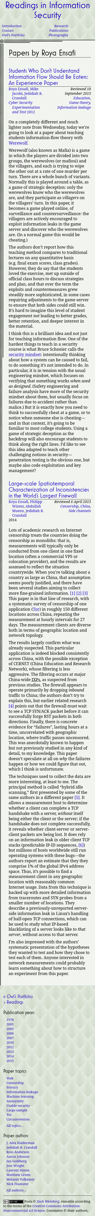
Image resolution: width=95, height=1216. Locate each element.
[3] (85, 593)
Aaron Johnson (18, 1156)
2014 (10, 1056)
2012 (24, 107)
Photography (58, 35)
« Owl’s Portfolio (18, 996)
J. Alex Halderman (21, 1142)
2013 (10, 1051)
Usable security (18, 1105)
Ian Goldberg (17, 1161)
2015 (10, 1060)
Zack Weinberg (48, 1201)
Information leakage (74, 107)
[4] (11, 706)
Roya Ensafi (18, 88)
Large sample (17, 1110)
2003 (10, 1028)
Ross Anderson (18, 1152)
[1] (72, 593)
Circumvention (18, 1119)
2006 (10, 1033)
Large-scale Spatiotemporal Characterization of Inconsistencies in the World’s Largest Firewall (49, 489)
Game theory (79, 102)
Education (81, 98)
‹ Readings (13, 1002)
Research (61, 26)
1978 (10, 1019)
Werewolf (18, 143)
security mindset (25, 354)
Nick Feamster (18, 1184)
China (85, 506)
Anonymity (15, 1101)
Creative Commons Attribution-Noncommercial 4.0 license (42, 1208)
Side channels (80, 510)
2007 (10, 1038)
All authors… (16, 1190)
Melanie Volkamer (21, 1179)
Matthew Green (19, 1174)
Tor (36, 609)
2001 (10, 1024)
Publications (58, 30)
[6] (81, 845)
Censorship (69, 506)
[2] (78, 593)
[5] (77, 797)
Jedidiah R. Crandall (27, 95)
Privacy (12, 1087)
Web (10, 1078)
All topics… (15, 1125)
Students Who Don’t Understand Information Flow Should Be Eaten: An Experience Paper (48, 76)
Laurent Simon (18, 1170)
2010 (10, 1042)
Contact (8, 30)
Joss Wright (15, 1165)
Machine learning (20, 1096)
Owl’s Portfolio (13, 35)
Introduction (12, 26)
